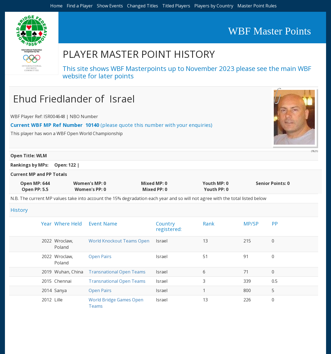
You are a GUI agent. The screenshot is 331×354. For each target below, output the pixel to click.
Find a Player (80, 6)
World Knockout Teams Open (119, 241)
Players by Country (213, 6)
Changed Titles (142, 6)
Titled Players (176, 6)
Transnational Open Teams (117, 272)
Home (56, 6)
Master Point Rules (257, 6)
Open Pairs (100, 256)
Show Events (110, 6)
